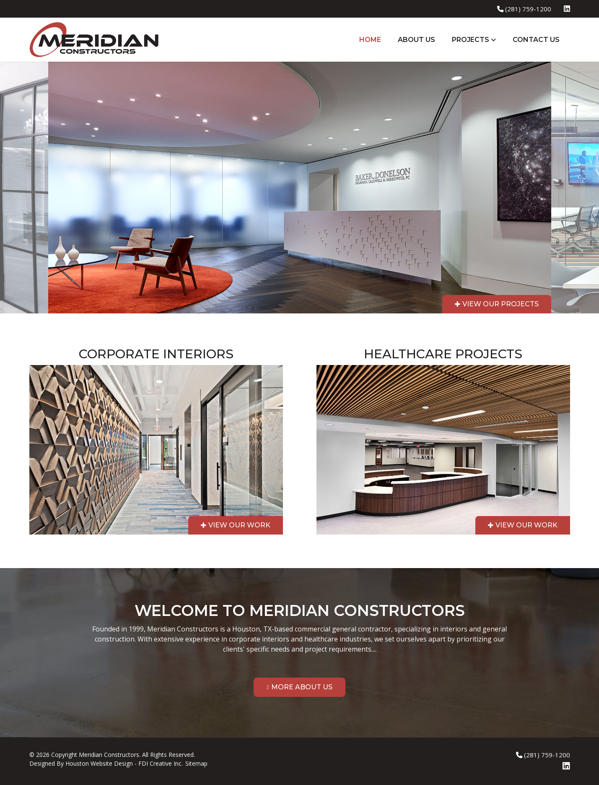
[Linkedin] (567, 8)
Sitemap (196, 763)
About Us (416, 40)
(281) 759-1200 (528, 9)
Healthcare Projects (443, 354)
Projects (470, 40)
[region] (299, 315)
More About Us (301, 687)
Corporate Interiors (156, 354)
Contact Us (536, 40)
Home (370, 40)
